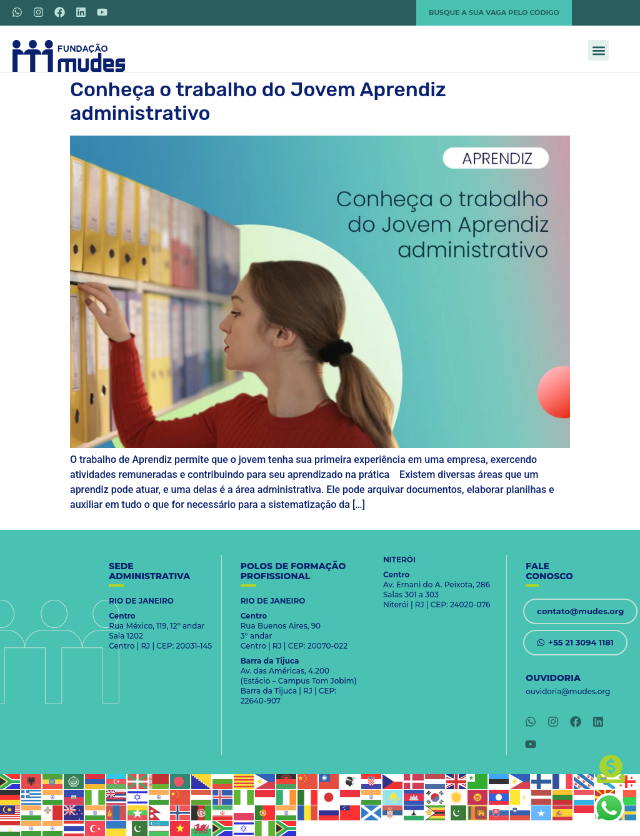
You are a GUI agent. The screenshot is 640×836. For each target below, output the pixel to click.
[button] (598, 50)
